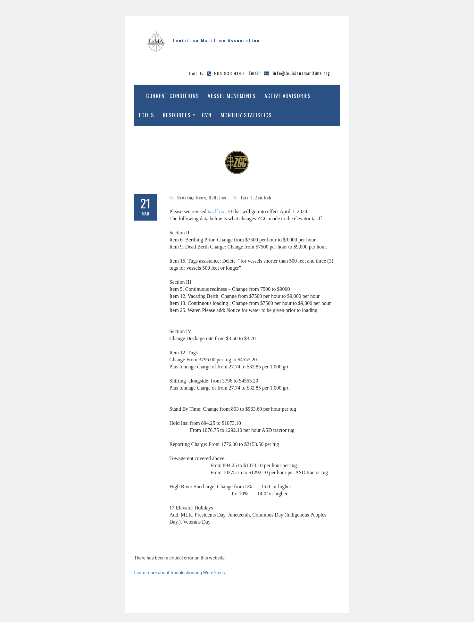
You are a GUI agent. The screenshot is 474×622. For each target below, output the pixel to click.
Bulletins (217, 197)
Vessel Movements (232, 96)
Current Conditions (172, 96)
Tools (146, 115)
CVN (207, 115)
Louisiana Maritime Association (216, 40)
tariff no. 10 (220, 211)
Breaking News (191, 197)
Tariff (246, 197)
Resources (177, 115)
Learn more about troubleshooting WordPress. (180, 572)
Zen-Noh (263, 197)
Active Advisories (287, 96)
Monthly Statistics (246, 115)
